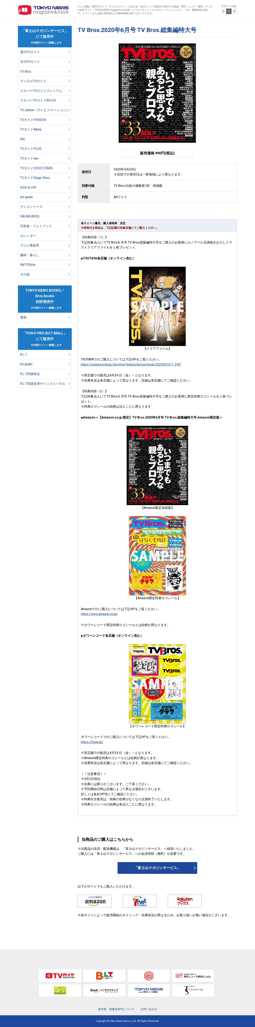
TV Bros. (26, 71)
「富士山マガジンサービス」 (157, 868)
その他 (25, 274)
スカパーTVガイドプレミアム (41, 91)
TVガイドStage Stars (35, 178)
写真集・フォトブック (36, 226)
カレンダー (28, 236)
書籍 (23, 317)
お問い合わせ (148, 1009)
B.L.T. (23, 354)
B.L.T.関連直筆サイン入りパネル (42, 383)
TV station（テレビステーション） (44, 110)
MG (22, 139)
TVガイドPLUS (30, 149)
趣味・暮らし (29, 255)
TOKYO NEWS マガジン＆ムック (43, 10)
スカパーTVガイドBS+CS (38, 100)
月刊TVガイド (30, 62)
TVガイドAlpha (30, 129)
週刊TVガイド (30, 52)
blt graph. (26, 364)
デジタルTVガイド (33, 81)
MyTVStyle (27, 265)
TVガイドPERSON (33, 120)
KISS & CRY (28, 187)
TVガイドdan (29, 158)
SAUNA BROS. (30, 216)
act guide (26, 197)
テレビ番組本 (29, 245)
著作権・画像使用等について (116, 1009)
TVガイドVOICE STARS (36, 168)
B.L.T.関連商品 (30, 374)
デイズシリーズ (31, 207)
